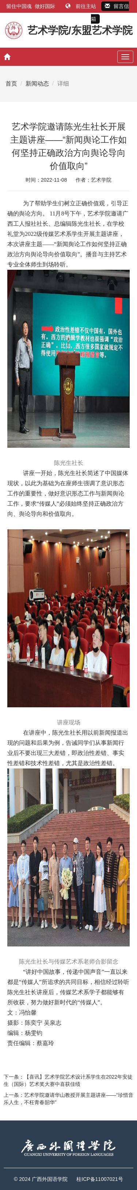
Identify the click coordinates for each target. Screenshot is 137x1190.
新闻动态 (37, 83)
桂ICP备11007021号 (99, 1179)
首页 (11, 83)
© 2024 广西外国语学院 (41, 1179)
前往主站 (81, 6)
